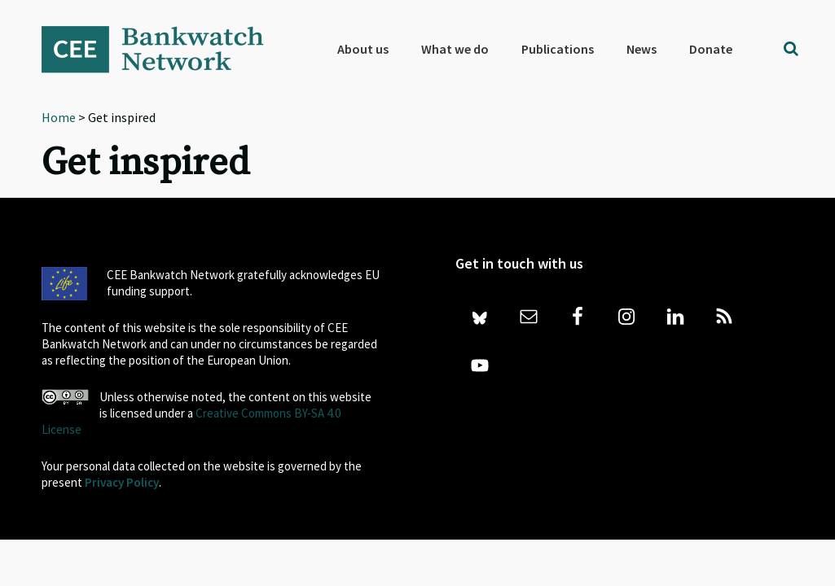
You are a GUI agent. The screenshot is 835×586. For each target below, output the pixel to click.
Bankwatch (164, 48)
